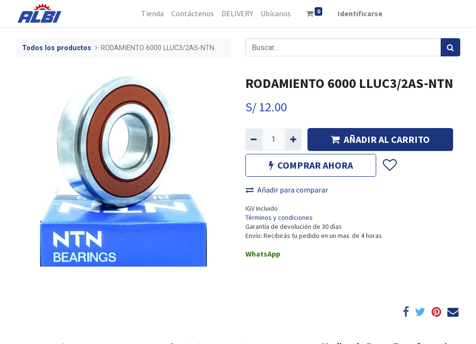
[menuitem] (153, 13)
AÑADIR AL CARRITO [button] (380, 139)
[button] (389, 165)
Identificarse (360, 13)
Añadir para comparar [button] (287, 189)
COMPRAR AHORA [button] (311, 165)
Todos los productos (56, 48)
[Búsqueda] (450, 47)
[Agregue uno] (293, 139)
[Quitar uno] (253, 139)
